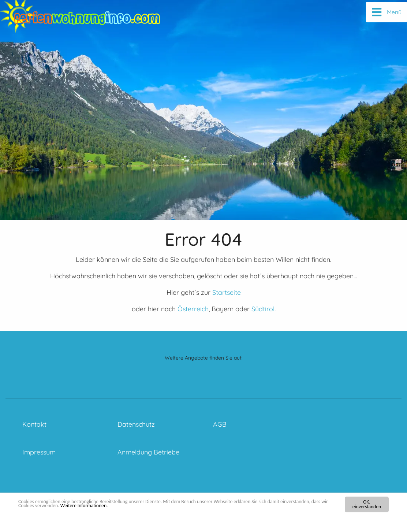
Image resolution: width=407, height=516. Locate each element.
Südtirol (263, 309)
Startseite (226, 292)
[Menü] (386, 12)
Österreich (193, 309)
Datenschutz (136, 424)
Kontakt (34, 424)
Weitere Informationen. (84, 505)
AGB (220, 424)
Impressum (39, 452)
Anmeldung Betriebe (148, 452)
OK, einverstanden (366, 504)
